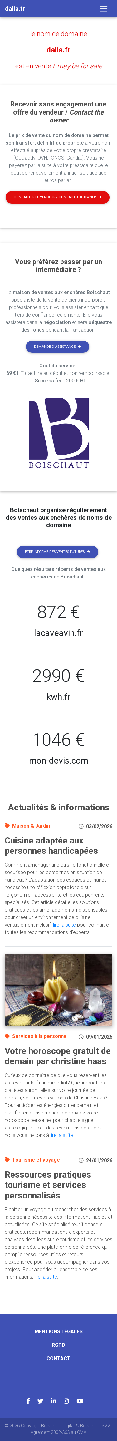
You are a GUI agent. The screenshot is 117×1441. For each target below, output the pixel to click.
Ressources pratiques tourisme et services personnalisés (48, 1185)
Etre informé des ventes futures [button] (57, 552)
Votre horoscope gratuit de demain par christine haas (58, 1056)
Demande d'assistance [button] (57, 347)
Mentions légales (59, 1332)
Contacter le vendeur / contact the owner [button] (57, 197)
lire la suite (64, 925)
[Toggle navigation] (103, 9)
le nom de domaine (58, 34)
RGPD (58, 1345)
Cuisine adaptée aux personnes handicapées (51, 845)
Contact (58, 1358)
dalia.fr (58, 50)
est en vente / (58, 66)
